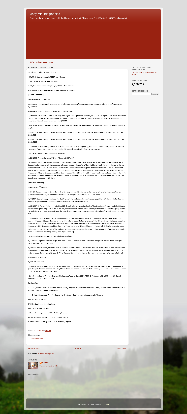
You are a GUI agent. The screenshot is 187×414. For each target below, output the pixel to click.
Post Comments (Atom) (46, 354)
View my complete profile (49, 366)
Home (78, 349)
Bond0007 (45, 362)
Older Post (121, 349)
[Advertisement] (93, 38)
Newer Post (34, 349)
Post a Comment (37, 339)
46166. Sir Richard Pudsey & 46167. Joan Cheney (47, 77)
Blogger (106, 404)
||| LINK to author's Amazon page (39, 63)
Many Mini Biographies (44, 14)
